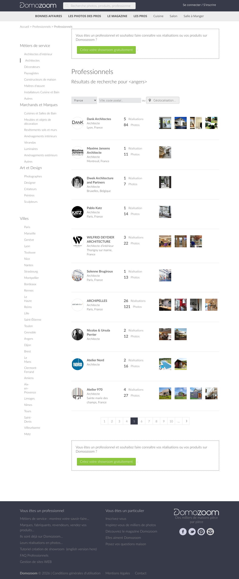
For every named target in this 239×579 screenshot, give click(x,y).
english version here (81, 549)
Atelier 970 (95, 389)
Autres (28, 98)
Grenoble (30, 332)
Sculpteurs (31, 202)
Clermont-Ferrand (30, 370)
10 (171, 421)
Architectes (32, 60)
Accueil (24, 27)
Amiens (28, 378)
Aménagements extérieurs (40, 155)
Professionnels (41, 27)
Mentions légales (118, 573)
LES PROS (140, 16)
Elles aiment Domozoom (123, 537)
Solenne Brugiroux (100, 271)
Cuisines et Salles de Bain (40, 113)
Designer (30, 183)
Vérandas (30, 142)
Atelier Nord (95, 360)
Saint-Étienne (32, 320)
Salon (173, 16)
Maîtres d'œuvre (34, 86)
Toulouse (30, 252)
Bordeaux (30, 284)
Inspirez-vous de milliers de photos (131, 525)
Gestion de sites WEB (36, 561)
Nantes (28, 265)
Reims (28, 307)
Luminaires (31, 149)
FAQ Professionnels (34, 555)
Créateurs (30, 189)
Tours (27, 411)
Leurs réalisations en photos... (41, 542)
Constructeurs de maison (40, 79)
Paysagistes (31, 73)
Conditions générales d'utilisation (77, 573)
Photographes (33, 176)
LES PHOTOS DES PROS (84, 16)
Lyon (27, 246)
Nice (27, 259)
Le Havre (28, 299)
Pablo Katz (94, 208)
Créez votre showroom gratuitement (106, 49)
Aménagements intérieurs (40, 136)
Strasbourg (31, 271)
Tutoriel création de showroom (42, 549)
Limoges (29, 398)
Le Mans (27, 360)
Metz (27, 434)
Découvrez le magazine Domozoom (131, 531)
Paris (27, 227)
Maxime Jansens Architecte (98, 150)
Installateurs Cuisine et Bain (41, 92)
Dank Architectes (99, 119)
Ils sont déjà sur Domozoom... (41, 536)
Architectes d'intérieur (38, 54)
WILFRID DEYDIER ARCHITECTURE (100, 239)
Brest (27, 351)
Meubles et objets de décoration (37, 122)
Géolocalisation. (161, 100)
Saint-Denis (28, 419)
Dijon (27, 345)
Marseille (30, 233)
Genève (29, 240)
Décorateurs (32, 67)
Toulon (28, 326)
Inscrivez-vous (116, 518)
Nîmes (28, 405)
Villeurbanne (32, 428)
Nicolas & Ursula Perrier (98, 332)
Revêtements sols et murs (40, 130)
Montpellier (31, 278)
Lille (26, 313)
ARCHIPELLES (97, 300)
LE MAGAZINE (117, 16)
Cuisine (158, 16)
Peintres (29, 195)
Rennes (28, 290)
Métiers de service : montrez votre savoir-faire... (54, 518)
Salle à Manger (194, 16)
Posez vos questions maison (126, 544)
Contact (141, 573)
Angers (28, 339)
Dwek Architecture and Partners (100, 180)
